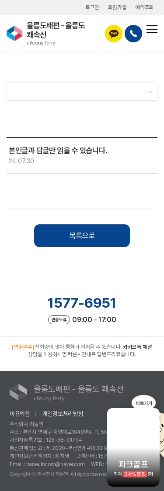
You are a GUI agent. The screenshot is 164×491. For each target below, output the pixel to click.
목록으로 (82, 235)
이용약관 (20, 413)
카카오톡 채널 (137, 346)
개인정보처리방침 (63, 413)
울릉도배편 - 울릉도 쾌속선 (66, 33)
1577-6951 (82, 303)
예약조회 (144, 7)
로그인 (92, 7)
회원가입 (117, 7)
